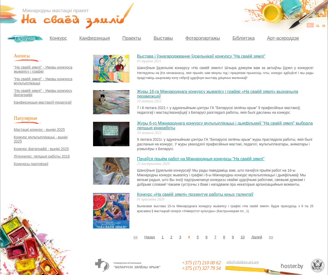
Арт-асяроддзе (283, 38)
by (310, 25)
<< (135, 237)
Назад (150, 237)
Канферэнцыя (94, 38)
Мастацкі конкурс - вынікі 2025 (39, 130)
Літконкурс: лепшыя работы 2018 (42, 156)
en (323, 25)
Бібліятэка (243, 38)
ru (318, 25)
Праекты (131, 38)
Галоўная (25, 38)
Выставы (163, 38)
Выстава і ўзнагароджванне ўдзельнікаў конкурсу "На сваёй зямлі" (201, 56)
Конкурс (58, 38)
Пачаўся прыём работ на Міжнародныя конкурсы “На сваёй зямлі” (201, 159)
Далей (256, 237)
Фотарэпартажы (202, 38)
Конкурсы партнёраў (31, 164)
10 (243, 237)
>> (271, 237)
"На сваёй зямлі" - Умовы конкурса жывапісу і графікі (43, 69)
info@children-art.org (242, 262)
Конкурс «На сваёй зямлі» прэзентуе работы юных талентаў (195, 194)
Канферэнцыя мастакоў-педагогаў (43, 102)
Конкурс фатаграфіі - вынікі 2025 (41, 149)
